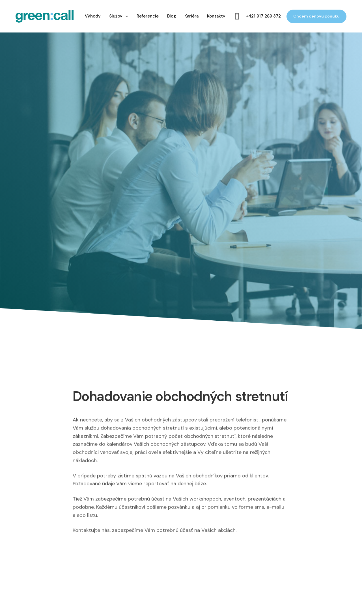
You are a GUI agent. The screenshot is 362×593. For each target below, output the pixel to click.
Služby (115, 16)
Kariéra (191, 16)
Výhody (93, 16)
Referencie (148, 16)
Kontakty (216, 16)
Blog (171, 16)
